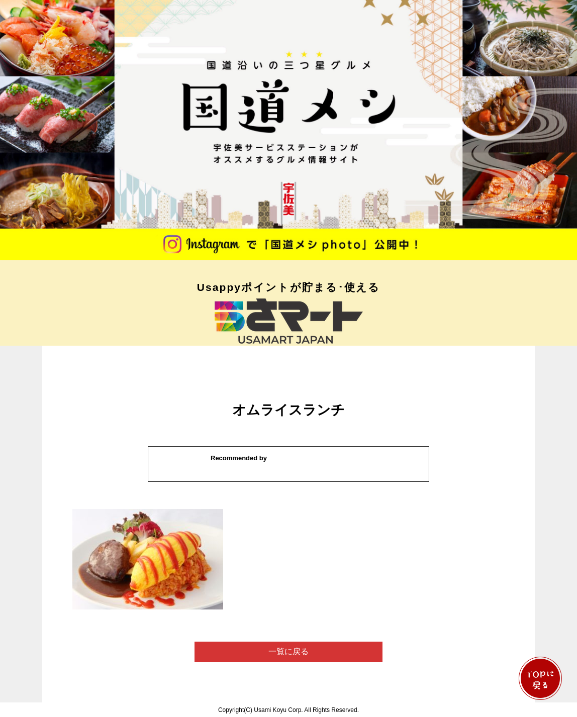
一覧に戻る (288, 651)
